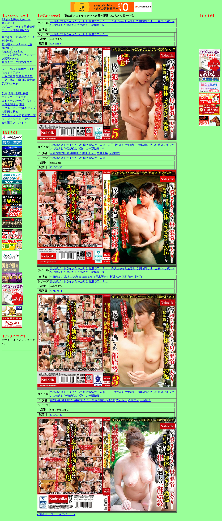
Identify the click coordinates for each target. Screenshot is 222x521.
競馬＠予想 (8, 23)
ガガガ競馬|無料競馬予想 (17, 76)
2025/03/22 (56, 167)
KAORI (110, 400)
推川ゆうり (89, 153)
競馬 (4, 93)
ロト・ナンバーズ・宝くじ (18, 100)
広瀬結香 (114, 153)
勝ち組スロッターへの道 (17, 44)
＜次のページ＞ (65, 514)
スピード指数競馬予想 (15, 30)
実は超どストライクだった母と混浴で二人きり (79, 34)
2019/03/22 (56, 414)
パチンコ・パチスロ (14, 97)
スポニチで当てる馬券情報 (18, 26)
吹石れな (121, 400)
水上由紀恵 (71, 276)
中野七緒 (102, 153)
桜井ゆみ (115, 276)
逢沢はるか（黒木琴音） (94, 276)
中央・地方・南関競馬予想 (18, 79)
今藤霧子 (145, 400)
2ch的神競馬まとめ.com (16, 19)
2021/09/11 (56, 291)
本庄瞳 (65, 153)
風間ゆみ (55, 400)
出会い (26, 118)
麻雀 (25, 93)
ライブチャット (11, 118)
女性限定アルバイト (14, 122)
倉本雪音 (133, 400)
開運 (21, 104)
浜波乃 (138, 276)
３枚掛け (7, 48)
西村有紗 (127, 276)
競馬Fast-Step (10, 83)
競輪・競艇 (15, 93)
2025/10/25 (56, 43)
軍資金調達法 (10, 104)
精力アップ (29, 115)
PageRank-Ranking (12, 51)
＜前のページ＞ (46, 514)
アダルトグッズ (11, 115)
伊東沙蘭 (55, 153)
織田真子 (76, 153)
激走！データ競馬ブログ (17, 62)
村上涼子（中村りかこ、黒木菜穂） (83, 400)
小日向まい (56, 276)
